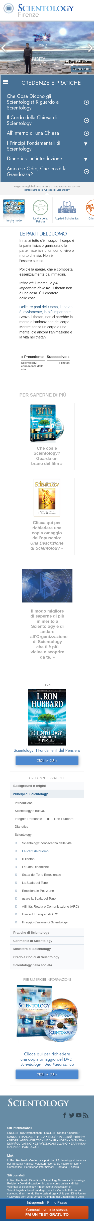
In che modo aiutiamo (14, 220)
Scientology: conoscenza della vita (47, 843)
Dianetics (21, 826)
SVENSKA (77, 1140)
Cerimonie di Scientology (32, 941)
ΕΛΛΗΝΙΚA (78, 1143)
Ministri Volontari (36, 1163)
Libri (76, 1163)
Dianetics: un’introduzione (34, 158)
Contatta (61, 1166)
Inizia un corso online (55, 1183)
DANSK (12, 1136)
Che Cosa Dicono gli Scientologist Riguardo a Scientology (33, 102)
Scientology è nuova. (30, 811)
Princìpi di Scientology (30, 794)
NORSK (63, 1140)
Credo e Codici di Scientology (36, 957)
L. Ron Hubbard (17, 1160)
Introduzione (24, 803)
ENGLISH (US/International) (24, 1132)
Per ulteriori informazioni (39, 1166)
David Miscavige (30, 1183)
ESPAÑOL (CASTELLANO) (51, 1143)
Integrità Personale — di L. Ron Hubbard (44, 819)
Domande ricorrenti (60, 1163)
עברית (40, 1137)
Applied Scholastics (66, 209)
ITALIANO (13, 1146)
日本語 (52, 1136)
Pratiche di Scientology (31, 932)
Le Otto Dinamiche (35, 867)
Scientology (23, 834)
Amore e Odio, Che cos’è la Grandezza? (36, 171)
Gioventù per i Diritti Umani (25, 1196)
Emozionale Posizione (38, 891)
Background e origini (29, 786)
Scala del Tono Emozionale (41, 875)
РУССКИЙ (65, 1136)
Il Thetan (28, 859)
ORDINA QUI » (47, 760)
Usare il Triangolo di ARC (40, 914)
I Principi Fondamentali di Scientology (33, 146)
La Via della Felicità (40, 210)
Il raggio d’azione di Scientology (45, 922)
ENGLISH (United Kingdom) (61, 1132)
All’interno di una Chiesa (33, 133)
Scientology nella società (32, 965)
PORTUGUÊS (30, 1146)
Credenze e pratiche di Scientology (50, 1160)
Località (74, 1166)
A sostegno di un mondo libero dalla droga (44, 1192)
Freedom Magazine (39, 1190)
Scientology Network (55, 1180)
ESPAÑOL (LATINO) (19, 1143)
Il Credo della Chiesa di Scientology (32, 120)
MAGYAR (50, 1140)
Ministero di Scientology (32, 949)
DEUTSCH (37, 1140)
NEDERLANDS (18, 1140)
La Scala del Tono (35, 883)
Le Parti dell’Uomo (35, 851)
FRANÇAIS (26, 1136)
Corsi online (14, 1166)
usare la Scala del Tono (39, 898)
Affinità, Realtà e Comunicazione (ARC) (50, 906)
